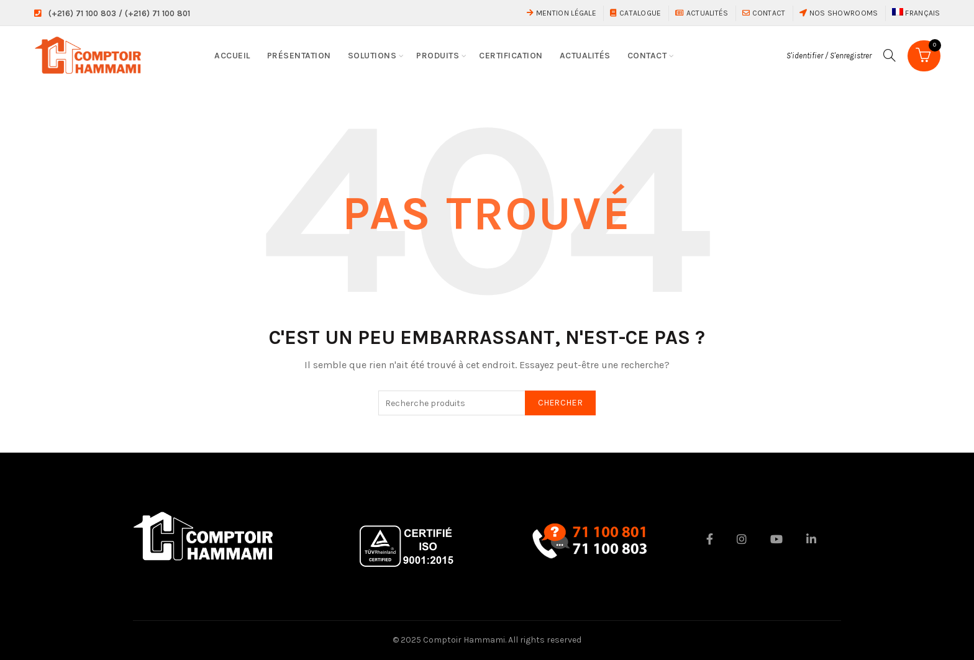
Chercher (560, 402)
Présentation (299, 55)
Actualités (702, 13)
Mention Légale (561, 13)
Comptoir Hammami (464, 640)
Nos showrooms (838, 13)
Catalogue (635, 13)
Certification (511, 55)
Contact (764, 13)
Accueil (232, 55)
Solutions (372, 55)
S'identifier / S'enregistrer (829, 55)
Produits (437, 55)
